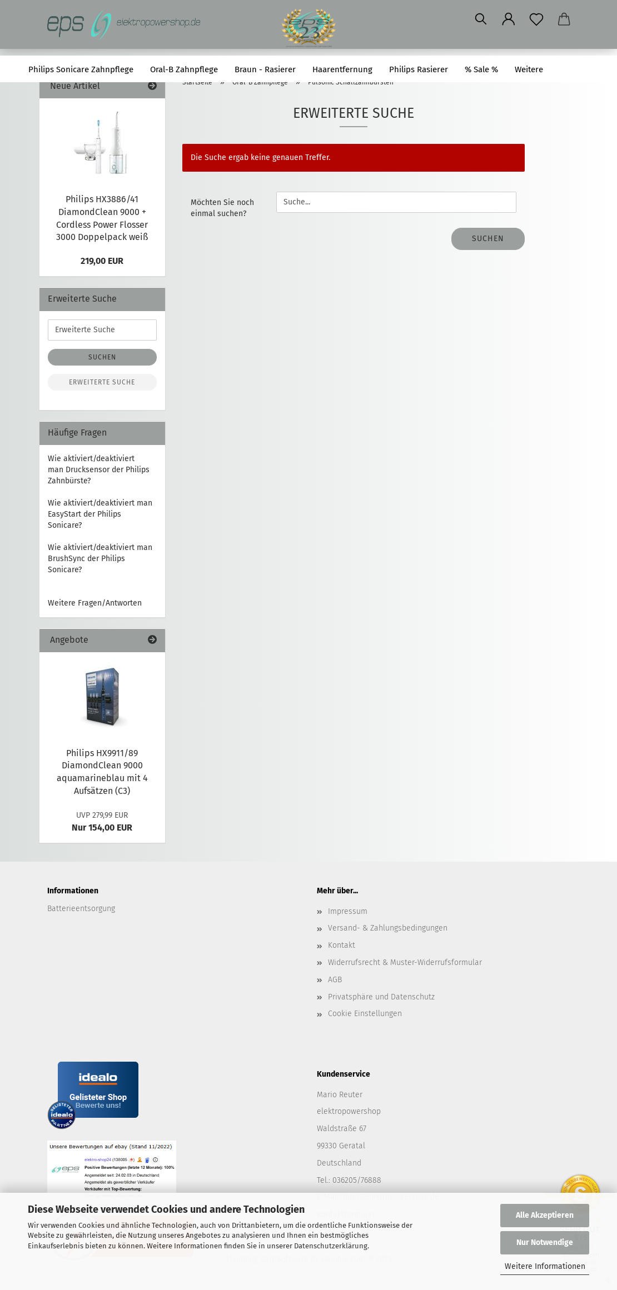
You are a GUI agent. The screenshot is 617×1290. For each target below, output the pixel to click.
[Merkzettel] (536, 19)
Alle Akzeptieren (545, 1215)
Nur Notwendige (544, 1242)
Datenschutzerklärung (330, 1246)
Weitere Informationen (545, 1266)
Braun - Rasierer (265, 69)
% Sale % (481, 69)
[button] (509, 19)
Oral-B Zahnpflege (184, 69)
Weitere (529, 69)
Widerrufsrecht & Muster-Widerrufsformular (405, 962)
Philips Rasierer (418, 69)
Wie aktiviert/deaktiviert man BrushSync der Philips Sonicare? (100, 558)
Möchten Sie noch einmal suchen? (222, 208)
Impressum (347, 911)
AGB (335, 979)
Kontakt (341, 945)
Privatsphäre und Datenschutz (381, 997)
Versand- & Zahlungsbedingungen (387, 928)
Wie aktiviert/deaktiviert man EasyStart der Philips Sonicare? (100, 514)
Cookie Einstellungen (365, 1013)
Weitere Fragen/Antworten (95, 603)
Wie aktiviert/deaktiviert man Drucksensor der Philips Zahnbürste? (99, 470)
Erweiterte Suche (102, 382)
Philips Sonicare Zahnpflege (80, 69)
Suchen (575, 69)
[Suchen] (481, 19)
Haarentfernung (342, 69)
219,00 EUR (102, 261)
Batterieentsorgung (81, 908)
